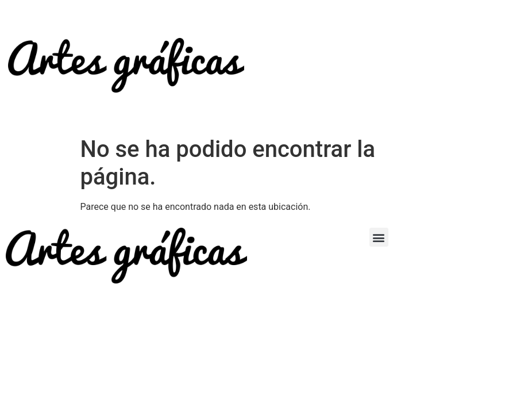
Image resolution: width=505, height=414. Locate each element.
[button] (378, 237)
